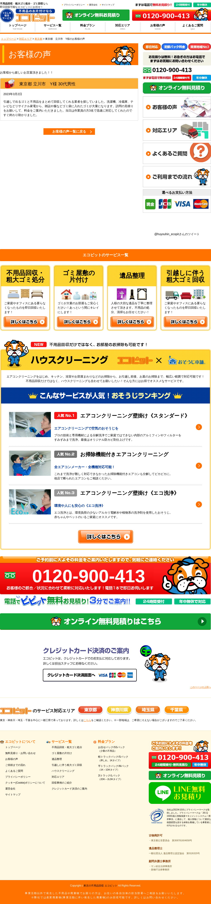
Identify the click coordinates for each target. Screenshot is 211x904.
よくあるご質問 (192, 27)
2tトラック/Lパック (118, 777)
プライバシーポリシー (74, 5)
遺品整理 (57, 759)
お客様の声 (157, 27)
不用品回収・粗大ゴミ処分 (67, 747)
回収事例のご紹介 (62, 782)
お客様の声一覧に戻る (69, 131)
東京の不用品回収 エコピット (100, 885)
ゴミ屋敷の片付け (62, 753)
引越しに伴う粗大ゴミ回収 (67, 765)
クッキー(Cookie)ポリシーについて (25, 782)
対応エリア (122, 27)
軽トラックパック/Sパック (118, 758)
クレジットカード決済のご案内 (69, 788)
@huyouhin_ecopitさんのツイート (176, 234)
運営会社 (93, 5)
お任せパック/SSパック (118, 749)
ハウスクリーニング (63, 770)
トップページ (17, 27)
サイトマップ (108, 5)
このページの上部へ (200, 687)
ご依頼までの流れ (15, 765)
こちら (87, 720)
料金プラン (87, 27)
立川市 (39, 84)
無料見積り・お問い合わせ (20, 753)
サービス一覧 (52, 27)
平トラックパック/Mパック (118, 768)
